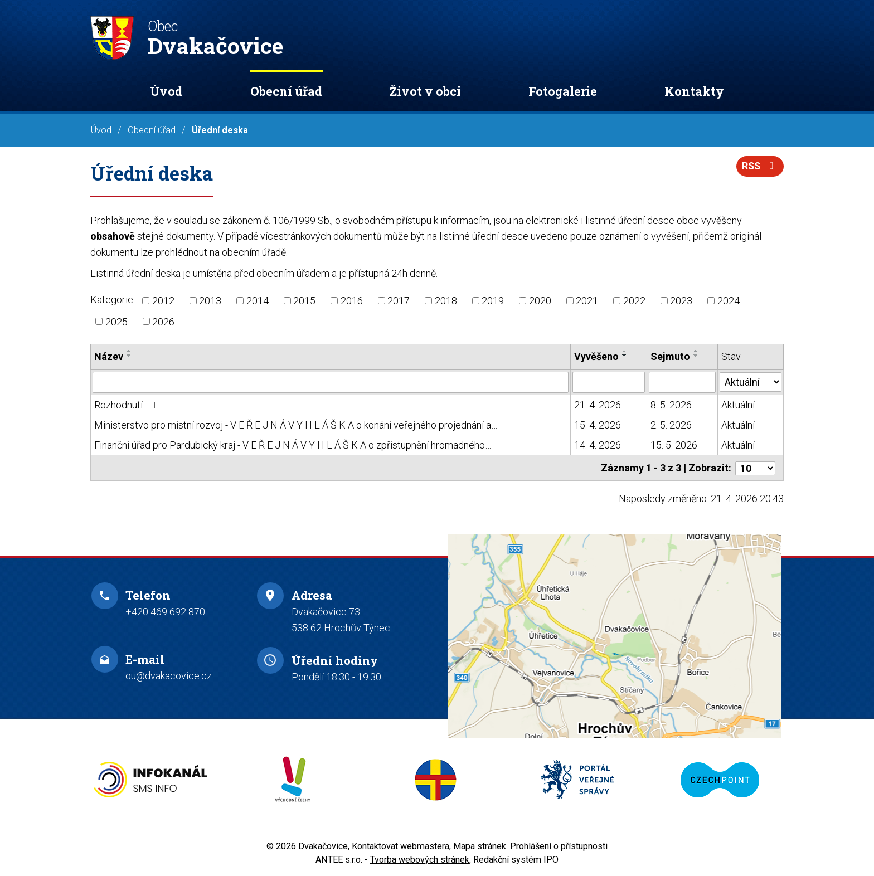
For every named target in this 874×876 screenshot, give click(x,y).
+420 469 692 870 (165, 611)
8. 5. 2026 (671, 405)
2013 (210, 300)
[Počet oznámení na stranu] (755, 467)
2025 (116, 321)
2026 (163, 321)
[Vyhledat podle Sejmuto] (682, 382)
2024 (728, 300)
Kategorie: (112, 299)
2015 (304, 300)
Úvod (166, 91)
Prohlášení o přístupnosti (559, 845)
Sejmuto (670, 356)
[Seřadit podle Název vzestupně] (129, 351)
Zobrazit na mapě (614, 635)
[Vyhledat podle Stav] (750, 381)
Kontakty (694, 91)
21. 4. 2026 (597, 405)
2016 (352, 300)
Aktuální (738, 405)
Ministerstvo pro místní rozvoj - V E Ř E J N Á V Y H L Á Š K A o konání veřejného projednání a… (295, 425)
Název (108, 356)
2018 (446, 300)
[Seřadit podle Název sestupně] (129, 355)
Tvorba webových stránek (419, 858)
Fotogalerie (562, 91)
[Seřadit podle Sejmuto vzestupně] (696, 351)
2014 (257, 300)
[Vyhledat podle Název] (331, 382)
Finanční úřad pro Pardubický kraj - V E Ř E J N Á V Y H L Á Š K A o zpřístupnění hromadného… (292, 445)
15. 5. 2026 (673, 445)
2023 (681, 300)
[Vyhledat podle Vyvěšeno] (608, 382)
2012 (163, 300)
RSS (759, 167)
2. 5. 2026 (671, 425)
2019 (493, 300)
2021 (587, 300)
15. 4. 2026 (597, 425)
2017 (398, 300)
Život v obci (425, 91)
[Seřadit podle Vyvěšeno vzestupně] (625, 351)
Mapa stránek (479, 845)
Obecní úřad (286, 91)
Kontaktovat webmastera (400, 845)
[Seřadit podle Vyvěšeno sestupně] (625, 355)
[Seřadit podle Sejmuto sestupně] (696, 355)
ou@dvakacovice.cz (168, 674)
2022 (634, 300)
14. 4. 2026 (597, 445)
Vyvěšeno (596, 356)
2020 (540, 300)
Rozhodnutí (128, 405)
